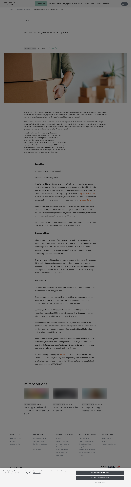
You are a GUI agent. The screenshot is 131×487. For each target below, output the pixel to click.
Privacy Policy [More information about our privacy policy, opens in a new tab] (37, 473)
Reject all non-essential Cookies (100, 478)
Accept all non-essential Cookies (100, 472)
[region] (65, 477)
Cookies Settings (100, 483)
